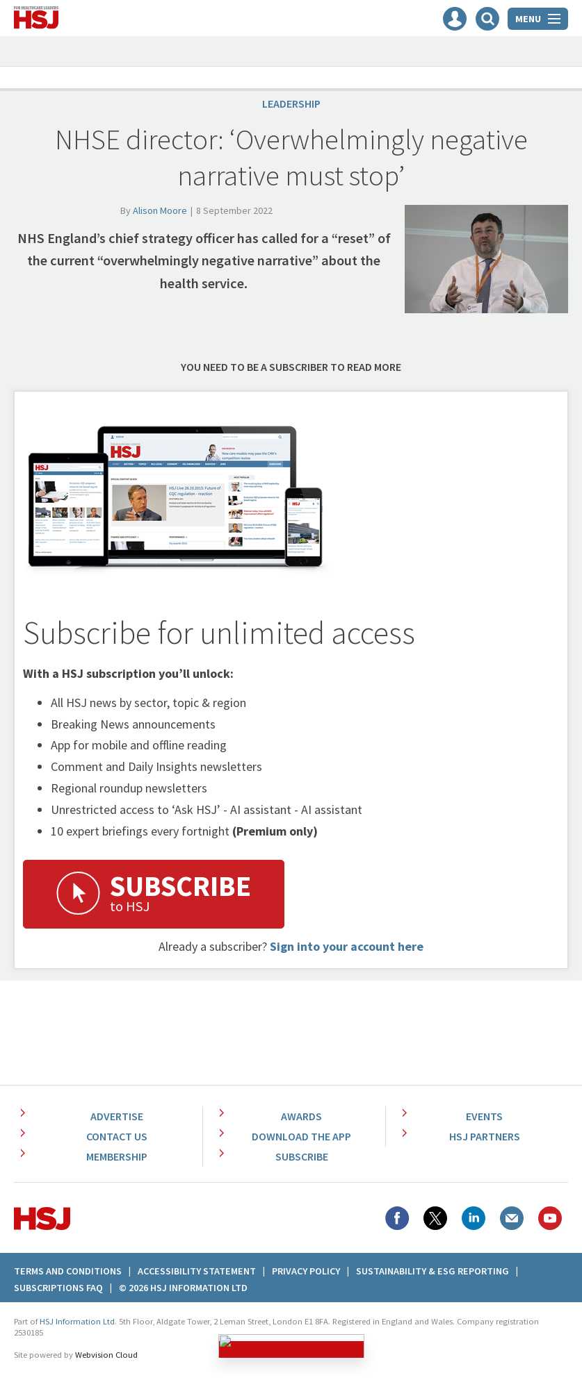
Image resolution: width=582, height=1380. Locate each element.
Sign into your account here (346, 946)
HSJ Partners (484, 1136)
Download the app (301, 1136)
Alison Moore (160, 210)
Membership (116, 1156)
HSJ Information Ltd (77, 1321)
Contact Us (116, 1136)
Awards (301, 1116)
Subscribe (301, 1156)
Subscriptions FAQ (58, 1287)
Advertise (116, 1116)
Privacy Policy (306, 1271)
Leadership (291, 103)
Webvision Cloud (106, 1354)
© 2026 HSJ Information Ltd (183, 1287)
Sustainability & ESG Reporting (432, 1271)
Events (484, 1116)
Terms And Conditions (68, 1271)
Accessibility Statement (197, 1271)
